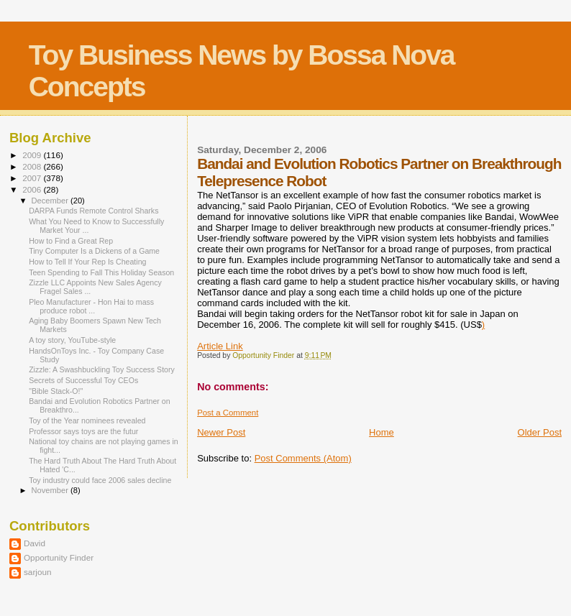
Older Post (540, 432)
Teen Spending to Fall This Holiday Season (101, 272)
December (51, 200)
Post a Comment (227, 412)
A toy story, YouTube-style (72, 340)
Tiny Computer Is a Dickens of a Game (94, 251)
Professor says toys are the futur (83, 431)
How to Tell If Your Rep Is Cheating (87, 261)
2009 (32, 155)
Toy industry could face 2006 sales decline (100, 480)
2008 (32, 166)
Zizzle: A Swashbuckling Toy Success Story (102, 369)
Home (381, 432)
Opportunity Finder (58, 557)
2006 (32, 189)
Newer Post (221, 432)
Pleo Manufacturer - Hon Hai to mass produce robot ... (91, 306)
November (51, 490)
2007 (32, 178)
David (34, 543)
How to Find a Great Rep (71, 240)
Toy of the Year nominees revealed (87, 420)
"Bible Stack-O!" (56, 391)
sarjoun (37, 571)
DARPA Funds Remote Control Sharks (93, 210)
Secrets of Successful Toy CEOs (83, 380)
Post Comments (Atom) (303, 458)
